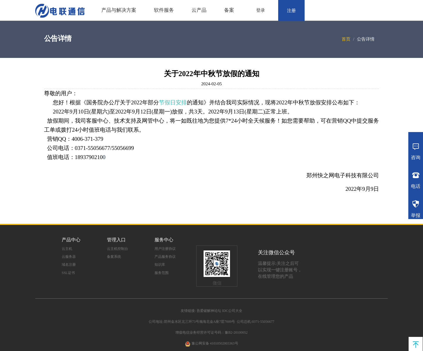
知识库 (160, 265)
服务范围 (162, 273)
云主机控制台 (117, 249)
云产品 (199, 10)
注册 (291, 10)
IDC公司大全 (232, 311)
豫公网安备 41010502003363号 (215, 343)
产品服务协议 (165, 257)
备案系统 (114, 257)
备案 (229, 10)
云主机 (67, 249)
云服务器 (69, 257)
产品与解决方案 (118, 10)
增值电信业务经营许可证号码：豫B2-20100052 (211, 332)
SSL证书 (68, 273)
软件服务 (164, 10)
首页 (346, 39)
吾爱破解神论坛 (209, 311)
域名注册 (69, 265)
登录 (260, 10)
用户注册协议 (165, 249)
